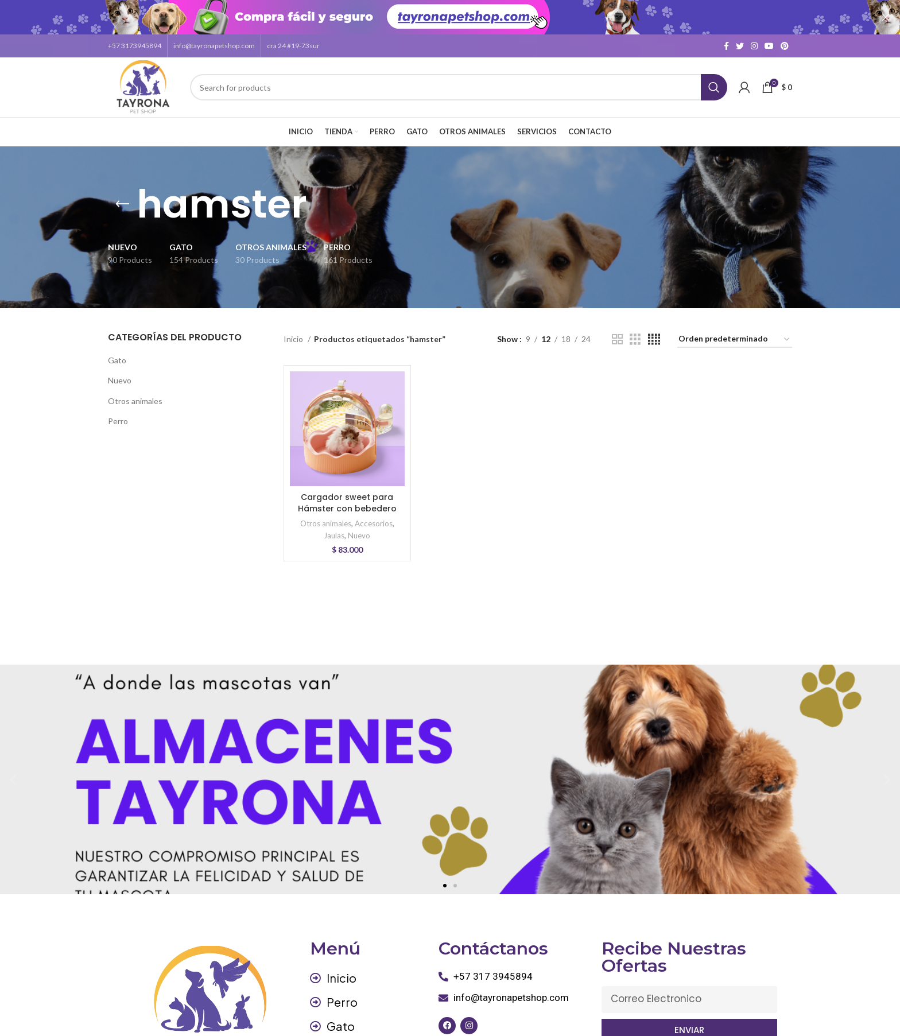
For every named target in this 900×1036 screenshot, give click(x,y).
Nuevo (119, 380)
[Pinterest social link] (784, 45)
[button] (445, 885)
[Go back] (122, 203)
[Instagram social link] (754, 45)
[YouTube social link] (769, 45)
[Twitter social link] (739, 45)
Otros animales (135, 400)
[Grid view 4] (654, 339)
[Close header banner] (885, 17)
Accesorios (374, 522)
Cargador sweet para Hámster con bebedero (347, 502)
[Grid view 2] (617, 339)
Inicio (294, 338)
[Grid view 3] (635, 339)
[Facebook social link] (726, 45)
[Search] (458, 86)
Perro (118, 420)
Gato (117, 359)
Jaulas (334, 535)
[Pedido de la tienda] (734, 339)
